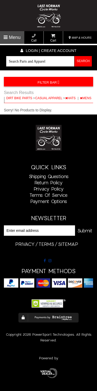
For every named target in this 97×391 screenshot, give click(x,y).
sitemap (68, 244)
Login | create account (48, 50)
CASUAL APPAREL (49, 98)
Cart (53, 38)
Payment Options (48, 201)
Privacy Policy (49, 189)
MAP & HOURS (80, 37)
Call (33, 38)
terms (46, 244)
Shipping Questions (49, 176)
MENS (86, 98)
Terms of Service (48, 195)
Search (83, 61)
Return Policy (48, 182)
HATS (70, 98)
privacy (25, 244)
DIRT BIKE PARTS (19, 98)
